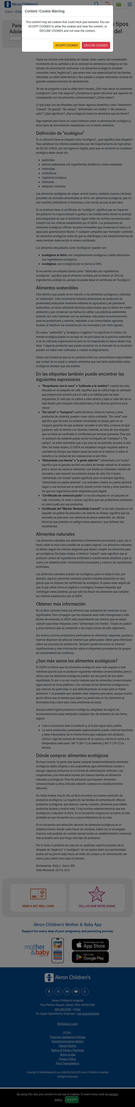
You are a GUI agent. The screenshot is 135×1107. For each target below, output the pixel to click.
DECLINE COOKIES (96, 45)
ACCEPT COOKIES (66, 45)
